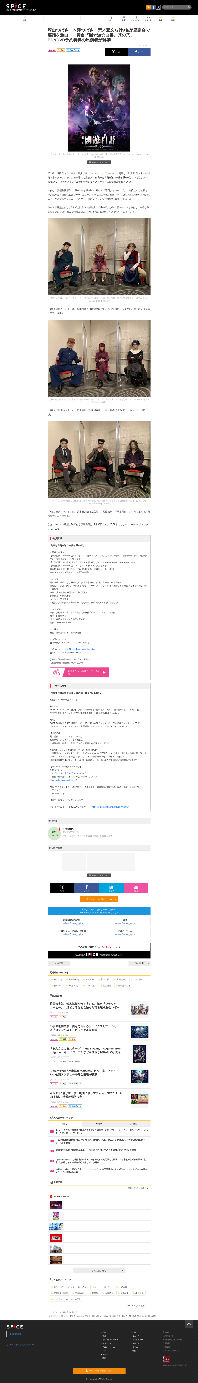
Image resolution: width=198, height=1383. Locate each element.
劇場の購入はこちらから (87, 672)
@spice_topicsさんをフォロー (20, 1344)
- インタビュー (137, 1340)
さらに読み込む (107, 1270)
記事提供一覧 (168, 1336)
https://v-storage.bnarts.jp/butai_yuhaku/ (110, 807)
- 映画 (103, 1358)
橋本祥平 (56, 985)
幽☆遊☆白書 (123, 985)
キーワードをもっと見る (137, 1306)
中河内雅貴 (72, 979)
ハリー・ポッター (102, 1287)
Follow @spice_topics (73, 923)
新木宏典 (103, 979)
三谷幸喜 (121, 1287)
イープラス (53, 1312)
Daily (64, 1124)
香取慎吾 (108, 1293)
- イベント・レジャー (109, 1340)
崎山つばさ (72, 985)
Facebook (15, 1333)
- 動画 (133, 1332)
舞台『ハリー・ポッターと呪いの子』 (70, 1287)
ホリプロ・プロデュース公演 (65, 1299)
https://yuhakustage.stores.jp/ (63, 780)
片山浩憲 (106, 985)
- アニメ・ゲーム (108, 1347)
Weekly (99, 1124)
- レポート (135, 1343)
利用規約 (166, 1347)
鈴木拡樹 (88, 979)
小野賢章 (138, 1293)
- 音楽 (103, 1332)
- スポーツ (105, 1354)
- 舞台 (103, 1336)
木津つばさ (89, 985)
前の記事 (56, 963)
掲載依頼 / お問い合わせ (172, 1340)
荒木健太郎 (120, 979)
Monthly (133, 1124)
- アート (104, 1351)
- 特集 (133, 1351)
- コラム (134, 1347)
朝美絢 (94, 1293)
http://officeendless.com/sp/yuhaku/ (79, 649)
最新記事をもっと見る (138, 1188)
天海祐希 (123, 1293)
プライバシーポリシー (171, 1351)
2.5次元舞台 (137, 979)
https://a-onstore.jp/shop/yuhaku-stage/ (68, 773)
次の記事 (142, 963)
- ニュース (135, 1336)
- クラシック (106, 1343)
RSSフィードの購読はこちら (101, 899)
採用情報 (166, 1343)
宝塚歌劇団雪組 (59, 1293)
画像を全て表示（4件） (99, 162)
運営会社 (166, 1332)
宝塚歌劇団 (78, 1293)
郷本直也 (56, 979)
